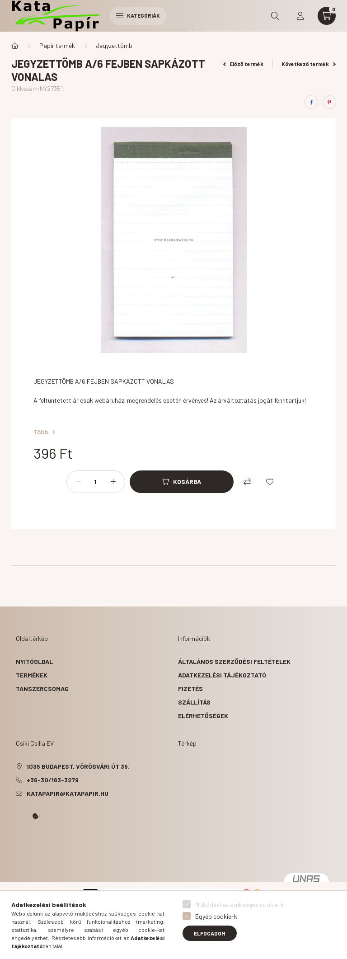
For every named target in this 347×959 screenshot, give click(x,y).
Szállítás (194, 702)
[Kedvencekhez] (270, 482)
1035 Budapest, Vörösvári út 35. (78, 766)
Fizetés (190, 688)
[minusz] (78, 482)
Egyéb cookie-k (216, 916)
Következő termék (308, 64)
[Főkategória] (15, 46)
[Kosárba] (182, 481)
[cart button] (327, 16)
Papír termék (57, 45)
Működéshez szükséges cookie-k (239, 904)
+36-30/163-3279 (53, 780)
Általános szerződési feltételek (234, 661)
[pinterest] (329, 102)
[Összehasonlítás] (247, 482)
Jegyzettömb (114, 45)
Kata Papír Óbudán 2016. (18, 841)
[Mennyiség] (96, 482)
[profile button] (300, 16)
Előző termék (243, 64)
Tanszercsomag (42, 688)
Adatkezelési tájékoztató (222, 675)
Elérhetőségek (203, 715)
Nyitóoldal (34, 661)
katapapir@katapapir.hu (67, 793)
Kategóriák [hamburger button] (138, 15)
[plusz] (113, 482)
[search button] (275, 16)
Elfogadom (209, 933)
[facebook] (311, 102)
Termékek (31, 675)
